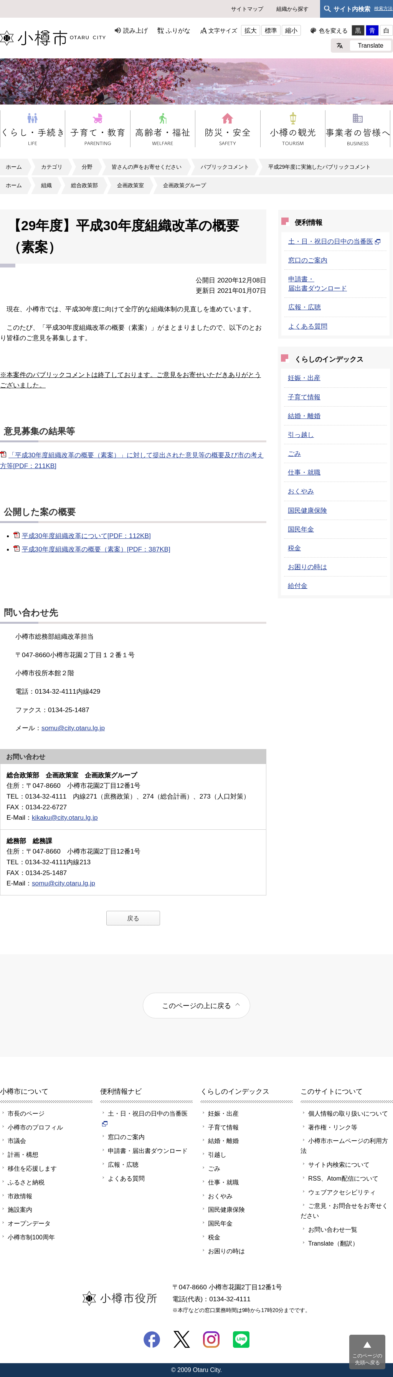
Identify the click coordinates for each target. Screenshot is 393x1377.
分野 (87, 167)
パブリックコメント (225, 167)
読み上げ (135, 30)
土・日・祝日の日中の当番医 (334, 241)
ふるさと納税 (26, 1182)
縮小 (291, 30)
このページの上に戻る (196, 1006)
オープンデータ (29, 1223)
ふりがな (178, 30)
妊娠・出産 (304, 378)
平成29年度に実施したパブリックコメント (319, 167)
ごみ (294, 453)
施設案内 (20, 1209)
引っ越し (301, 435)
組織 (46, 185)
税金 (294, 548)
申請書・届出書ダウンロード (148, 1150)
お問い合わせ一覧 (332, 1229)
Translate (370, 45)
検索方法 (383, 9)
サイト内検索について (339, 1164)
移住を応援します (32, 1168)
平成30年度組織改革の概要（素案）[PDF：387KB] (96, 549)
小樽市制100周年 (31, 1237)
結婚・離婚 (304, 416)
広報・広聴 (304, 307)
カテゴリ (52, 167)
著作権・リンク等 (332, 1127)
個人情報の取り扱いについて (348, 1113)
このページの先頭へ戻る (367, 1359)
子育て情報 (304, 397)
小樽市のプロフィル (35, 1127)
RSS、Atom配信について (343, 1178)
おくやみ (301, 491)
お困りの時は (307, 567)
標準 (271, 30)
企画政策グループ (184, 185)
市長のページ (26, 1113)
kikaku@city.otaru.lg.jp (65, 817)
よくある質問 (307, 326)
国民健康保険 (307, 510)
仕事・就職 (304, 472)
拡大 (250, 30)
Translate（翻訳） (333, 1243)
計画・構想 (23, 1154)
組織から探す (292, 9)
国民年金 (301, 529)
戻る (133, 918)
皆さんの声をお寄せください (147, 167)
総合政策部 (84, 185)
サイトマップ (247, 9)
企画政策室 (130, 185)
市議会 (17, 1140)
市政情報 (20, 1196)
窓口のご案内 (307, 260)
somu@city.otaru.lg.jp (73, 728)
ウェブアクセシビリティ (342, 1192)
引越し (217, 1154)
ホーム (14, 167)
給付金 (297, 586)
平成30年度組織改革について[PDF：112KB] (86, 536)
